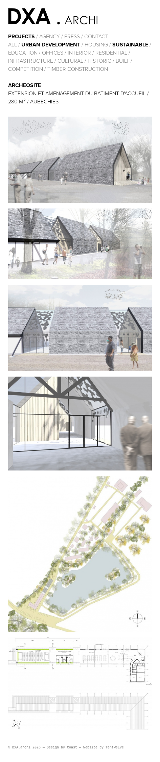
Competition (26, 69)
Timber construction (77, 69)
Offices (52, 52)
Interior (79, 52)
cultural (70, 61)
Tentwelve (115, 747)
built (122, 61)
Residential (111, 52)
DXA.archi (52, 16)
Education (23, 52)
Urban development (50, 44)
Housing (96, 44)
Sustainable (130, 44)
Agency (49, 36)
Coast (72, 747)
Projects (21, 36)
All (12, 44)
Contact (96, 36)
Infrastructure (30, 61)
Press (72, 36)
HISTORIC (99, 61)
